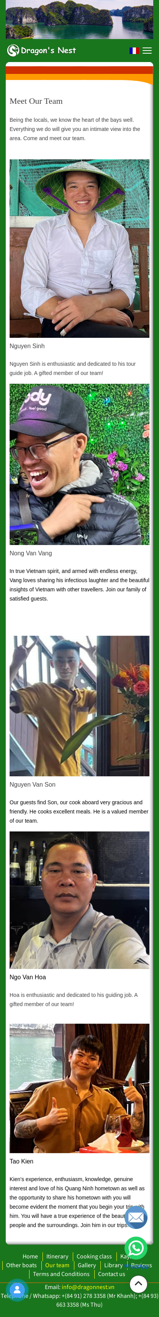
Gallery (87, 1265)
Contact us (111, 1274)
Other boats (21, 1265)
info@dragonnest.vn (88, 1287)
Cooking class (94, 1256)
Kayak (128, 1256)
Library (113, 1265)
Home (30, 1256)
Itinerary (57, 1256)
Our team (57, 1265)
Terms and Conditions (61, 1274)
